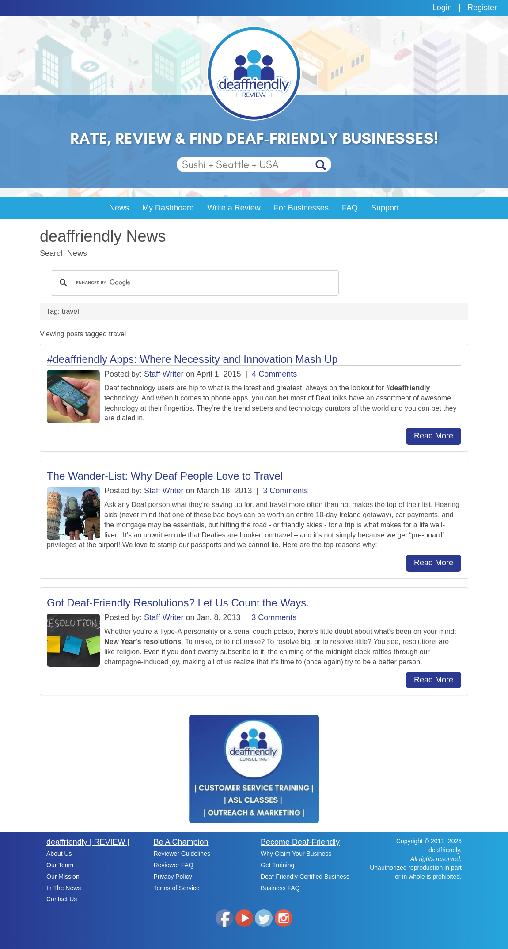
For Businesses (301, 207)
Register (482, 7)
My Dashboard (168, 207)
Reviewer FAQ (173, 865)
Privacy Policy (173, 876)
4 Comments (274, 374)
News (119, 207)
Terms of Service (177, 888)
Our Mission (63, 876)
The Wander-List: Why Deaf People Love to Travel (165, 476)
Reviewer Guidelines (182, 853)
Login (442, 7)
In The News (63, 888)
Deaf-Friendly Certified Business (305, 876)
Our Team (59, 865)
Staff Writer (163, 374)
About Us (59, 853)
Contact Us (61, 899)
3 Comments (285, 490)
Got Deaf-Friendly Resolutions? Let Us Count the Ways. (178, 603)
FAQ (350, 207)
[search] (193, 283)
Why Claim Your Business (296, 853)
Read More (433, 435)
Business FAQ (280, 888)
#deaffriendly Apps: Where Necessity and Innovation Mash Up (192, 359)
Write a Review (234, 207)
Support (385, 207)
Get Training (277, 865)
